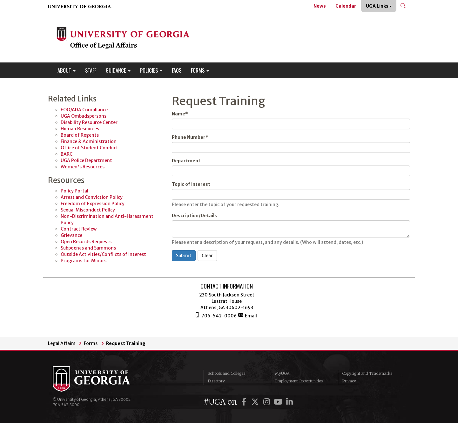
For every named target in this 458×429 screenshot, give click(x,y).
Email (247, 315)
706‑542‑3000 (66, 404)
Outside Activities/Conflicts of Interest (103, 254)
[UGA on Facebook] (244, 402)
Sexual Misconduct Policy (88, 210)
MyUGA (282, 373)
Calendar (345, 6)
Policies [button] (151, 70)
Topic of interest (191, 184)
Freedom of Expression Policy (93, 203)
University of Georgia (100, 379)
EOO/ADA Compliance (84, 110)
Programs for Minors (83, 260)
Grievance (71, 235)
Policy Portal (74, 191)
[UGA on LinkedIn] (289, 402)
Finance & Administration (89, 141)
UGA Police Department (86, 160)
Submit (184, 255)
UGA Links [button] (379, 6)
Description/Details (194, 215)
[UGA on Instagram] (267, 402)
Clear (207, 255)
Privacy (349, 381)
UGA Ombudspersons (83, 116)
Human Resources (80, 129)
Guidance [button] (118, 70)
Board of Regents (80, 135)
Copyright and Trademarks (367, 373)
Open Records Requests (86, 241)
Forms (91, 343)
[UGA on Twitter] (256, 402)
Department (186, 161)
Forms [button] (200, 70)
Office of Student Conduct (89, 148)
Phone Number (190, 137)
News (319, 6)
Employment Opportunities (299, 381)
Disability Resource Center (89, 122)
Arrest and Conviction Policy (92, 197)
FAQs (176, 70)
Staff (90, 70)
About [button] (66, 70)
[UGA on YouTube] (279, 402)
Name (180, 114)
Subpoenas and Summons (88, 248)
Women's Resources (82, 167)
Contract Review (79, 229)
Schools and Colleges (226, 373)
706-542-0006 (216, 315)
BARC (66, 154)
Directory (216, 381)
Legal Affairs (61, 343)
